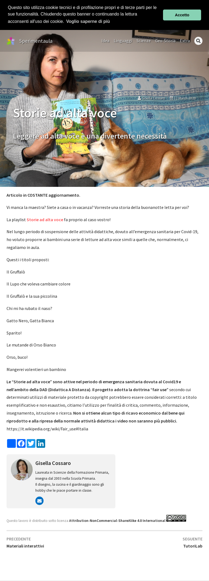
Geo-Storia (165, 40)
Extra (185, 40)
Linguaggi (123, 40)
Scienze (144, 40)
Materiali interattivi (25, 546)
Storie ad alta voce (45, 219)
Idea (105, 40)
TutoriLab (192, 546)
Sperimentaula (36, 40)
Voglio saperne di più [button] (88, 21)
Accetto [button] (182, 15)
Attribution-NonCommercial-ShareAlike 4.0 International (117, 520)
